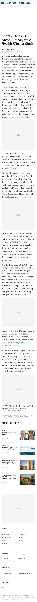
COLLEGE (21, 540)
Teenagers (6, 410)
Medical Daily (20, 371)
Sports (21, 537)
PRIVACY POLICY (6, 573)
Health (18, 406)
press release (24, 196)
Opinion (4, 543)
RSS (3, 588)
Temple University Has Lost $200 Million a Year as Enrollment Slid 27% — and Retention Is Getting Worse (9, 476)
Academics (5, 534)
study (15, 168)
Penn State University (18, 408)
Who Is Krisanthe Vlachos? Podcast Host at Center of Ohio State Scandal (9, 432)
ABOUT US (5, 559)
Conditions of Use (9, 599)
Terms (32, 597)
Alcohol (12, 406)
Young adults (16, 410)
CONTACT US (22, 559)
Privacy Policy (20, 599)
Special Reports (7, 537)
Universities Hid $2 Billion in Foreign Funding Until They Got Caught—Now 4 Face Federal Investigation (9, 462)
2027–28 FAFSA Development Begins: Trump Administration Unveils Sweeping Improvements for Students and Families (9, 447)
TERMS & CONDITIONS (25, 573)
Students (22, 534)
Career (4, 540)
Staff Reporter (9, 49)
